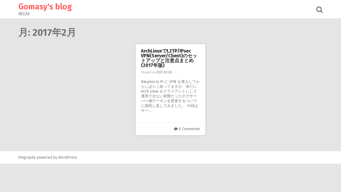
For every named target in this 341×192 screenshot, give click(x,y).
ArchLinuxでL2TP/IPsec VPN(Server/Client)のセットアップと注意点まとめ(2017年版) (169, 58)
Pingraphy (27, 157)
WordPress (67, 157)
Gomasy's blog (45, 6)
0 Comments (189, 129)
